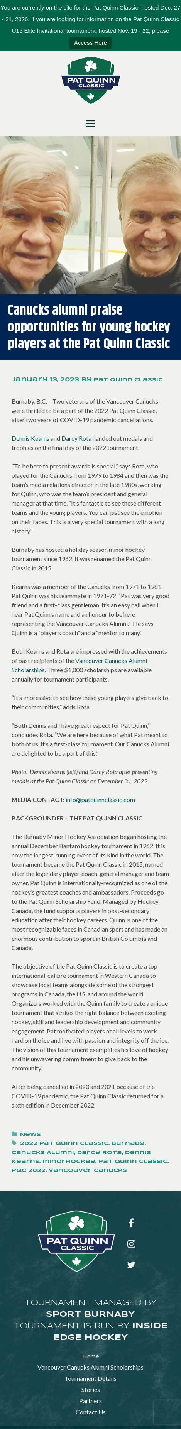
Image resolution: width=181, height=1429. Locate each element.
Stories (90, 1389)
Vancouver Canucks (88, 1170)
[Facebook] (131, 1224)
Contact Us (91, 1411)
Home (90, 1356)
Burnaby (128, 1143)
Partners (90, 1400)
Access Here (90, 42)
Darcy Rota (76, 438)
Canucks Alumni (43, 1152)
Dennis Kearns (30, 438)
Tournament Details (90, 1378)
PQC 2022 (29, 1170)
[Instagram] (131, 1244)
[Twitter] (131, 1265)
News (30, 1134)
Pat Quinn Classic (132, 1161)
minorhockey (68, 1161)
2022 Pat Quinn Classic (64, 1143)
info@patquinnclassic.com (100, 799)
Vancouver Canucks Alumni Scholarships (90, 1367)
